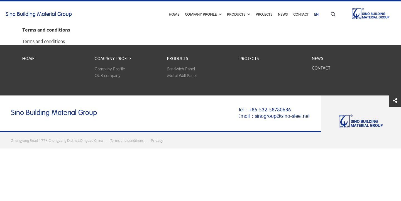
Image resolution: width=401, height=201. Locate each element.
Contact (301, 14)
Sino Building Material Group (39, 14)
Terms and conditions (127, 140)
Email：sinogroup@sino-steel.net (274, 116)
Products (177, 58)
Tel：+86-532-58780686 (264, 110)
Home (174, 14)
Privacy (157, 140)
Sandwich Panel (181, 68)
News (283, 14)
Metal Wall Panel (182, 75)
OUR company (108, 75)
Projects (264, 14)
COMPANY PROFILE (113, 58)
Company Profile (110, 68)
